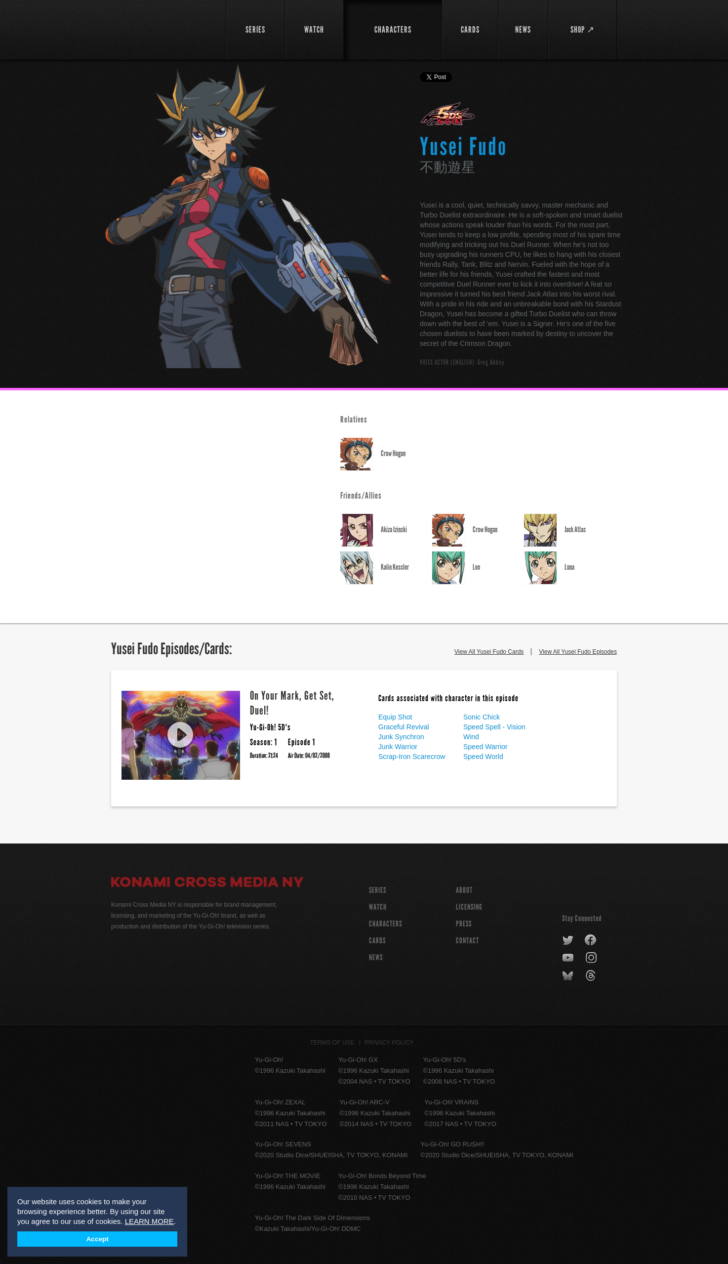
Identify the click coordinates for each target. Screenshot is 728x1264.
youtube (569, 958)
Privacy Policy (389, 1042)
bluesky (569, 976)
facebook (591, 940)
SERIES (377, 890)
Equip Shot (395, 717)
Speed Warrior (485, 747)
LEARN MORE (149, 1221)
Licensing (469, 907)
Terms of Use (332, 1042)
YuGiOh (163, 28)
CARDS (377, 940)
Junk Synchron (401, 737)
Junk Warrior (397, 747)
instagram (592, 958)
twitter (568, 940)
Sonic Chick (481, 717)
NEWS (376, 957)
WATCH (378, 907)
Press (464, 923)
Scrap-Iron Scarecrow (411, 756)
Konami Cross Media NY (207, 883)
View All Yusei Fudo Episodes (578, 651)
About (464, 890)
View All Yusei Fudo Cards (489, 651)
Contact (467, 940)
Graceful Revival (403, 727)
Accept (97, 1239)
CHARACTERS (385, 923)
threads (592, 976)
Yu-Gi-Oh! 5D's (448, 113)
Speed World (483, 756)
